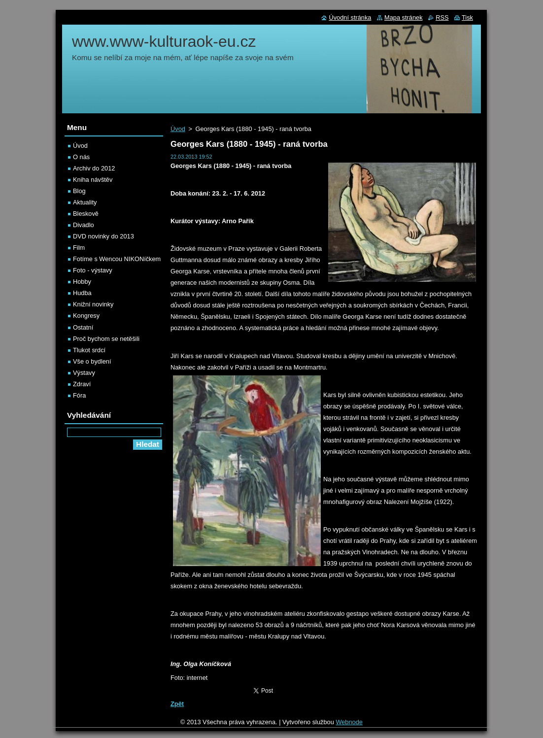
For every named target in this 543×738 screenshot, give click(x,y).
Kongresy (86, 315)
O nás (81, 157)
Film (79, 247)
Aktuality (85, 202)
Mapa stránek (403, 17)
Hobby (82, 281)
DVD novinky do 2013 (103, 236)
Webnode (349, 722)
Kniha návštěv (92, 179)
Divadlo (83, 225)
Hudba (82, 293)
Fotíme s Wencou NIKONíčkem (117, 259)
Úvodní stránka (350, 17)
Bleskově (86, 213)
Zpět (177, 703)
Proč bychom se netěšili (106, 338)
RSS (442, 17)
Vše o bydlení (92, 361)
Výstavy (84, 372)
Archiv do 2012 (94, 168)
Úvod (177, 129)
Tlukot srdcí (89, 350)
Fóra (79, 395)
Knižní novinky (93, 304)
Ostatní (83, 327)
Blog (79, 191)
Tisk (467, 17)
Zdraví (82, 384)
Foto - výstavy (92, 270)
